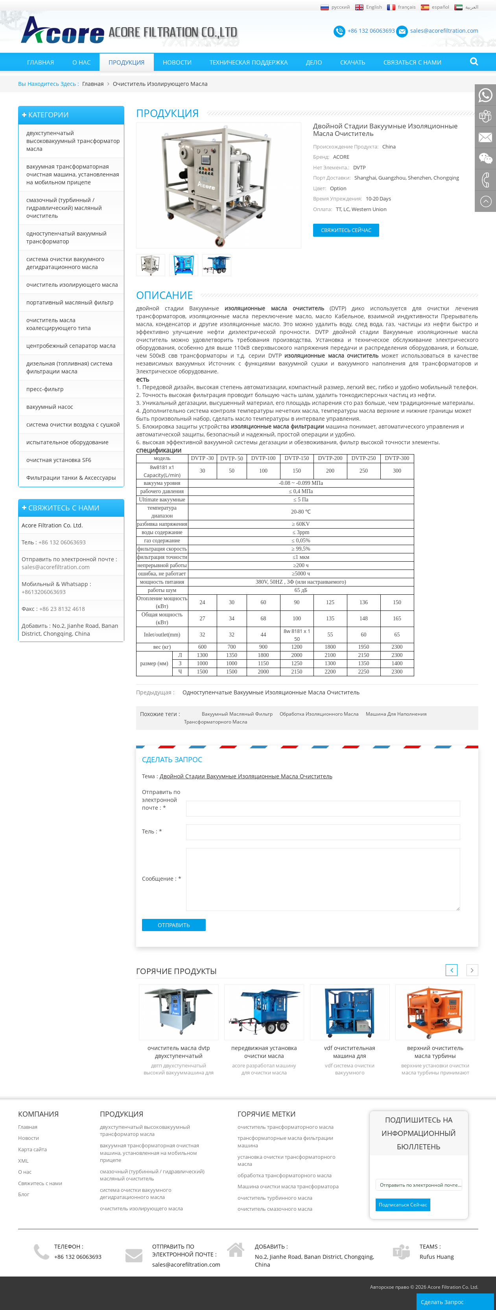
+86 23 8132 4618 (62, 608)
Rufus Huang (437, 1256)
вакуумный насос (49, 406)
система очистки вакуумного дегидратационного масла (65, 263)
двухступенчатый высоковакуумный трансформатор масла (73, 140)
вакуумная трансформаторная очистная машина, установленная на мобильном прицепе (72, 174)
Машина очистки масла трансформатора (288, 1186)
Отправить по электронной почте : (161, 799)
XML (23, 1160)
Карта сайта (32, 1149)
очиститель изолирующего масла (160, 83)
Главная (40, 62)
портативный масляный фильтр (70, 302)
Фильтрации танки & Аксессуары (71, 477)
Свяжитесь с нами (40, 1183)
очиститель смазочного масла (275, 1208)
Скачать (352, 62)
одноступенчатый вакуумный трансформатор (66, 237)
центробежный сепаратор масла (71, 345)
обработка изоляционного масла (319, 714)
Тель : (152, 831)
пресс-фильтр (45, 389)
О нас (81, 62)
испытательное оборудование (67, 442)
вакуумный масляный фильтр (237, 714)
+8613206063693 (44, 592)
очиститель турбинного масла (275, 1197)
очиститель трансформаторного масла (286, 1126)
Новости (177, 62)
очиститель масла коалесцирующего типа (58, 324)
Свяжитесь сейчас (346, 230)
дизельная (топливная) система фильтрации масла (69, 367)
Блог (24, 1194)
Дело (314, 62)
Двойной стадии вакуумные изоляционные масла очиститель (246, 776)
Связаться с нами (412, 62)
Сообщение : (161, 878)
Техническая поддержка (249, 62)
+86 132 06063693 (62, 542)
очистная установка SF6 (58, 460)
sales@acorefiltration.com (56, 567)
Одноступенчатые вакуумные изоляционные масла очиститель (271, 692)
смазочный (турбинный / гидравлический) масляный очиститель (64, 207)
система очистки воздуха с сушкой (73, 424)
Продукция (127, 62)
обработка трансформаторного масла (285, 1175)
